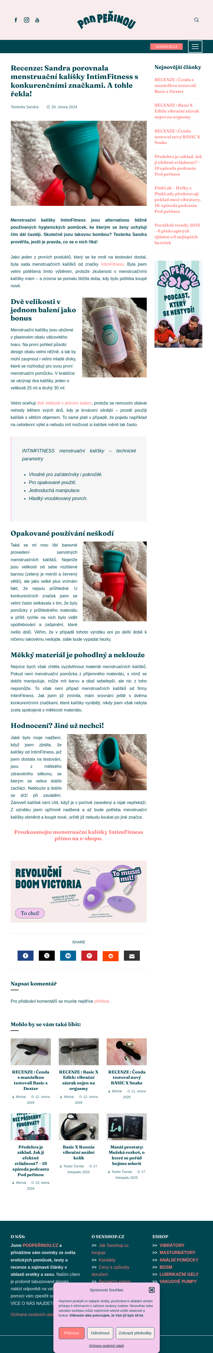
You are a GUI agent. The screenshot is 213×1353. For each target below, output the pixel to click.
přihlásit (101, 1001)
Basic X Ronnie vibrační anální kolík (79, 1152)
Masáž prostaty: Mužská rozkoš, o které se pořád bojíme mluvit (127, 1155)
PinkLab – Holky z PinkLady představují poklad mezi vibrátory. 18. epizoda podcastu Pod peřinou (177, 199)
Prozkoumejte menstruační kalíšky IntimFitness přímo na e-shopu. (78, 835)
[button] (151, 1290)
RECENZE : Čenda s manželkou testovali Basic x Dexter (30, 1080)
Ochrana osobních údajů (106, 1346)
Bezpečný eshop (114, 1281)
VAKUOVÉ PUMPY (178, 1281)
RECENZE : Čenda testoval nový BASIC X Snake (126, 1077)
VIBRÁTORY (172, 1245)
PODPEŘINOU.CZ (40, 1245)
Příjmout (71, 1333)
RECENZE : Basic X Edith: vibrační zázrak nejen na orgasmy (78, 1080)
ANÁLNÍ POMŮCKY (179, 1260)
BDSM (166, 1267)
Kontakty (107, 1260)
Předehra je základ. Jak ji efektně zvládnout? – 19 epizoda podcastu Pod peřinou (30, 1160)
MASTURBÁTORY (177, 1252)
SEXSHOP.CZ (166, 46)
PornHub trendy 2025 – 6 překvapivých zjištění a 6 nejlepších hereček (177, 233)
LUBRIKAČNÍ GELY (179, 1274)
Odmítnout (100, 1333)
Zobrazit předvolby (135, 1333)
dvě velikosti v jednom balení (64, 403)
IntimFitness (112, 264)
